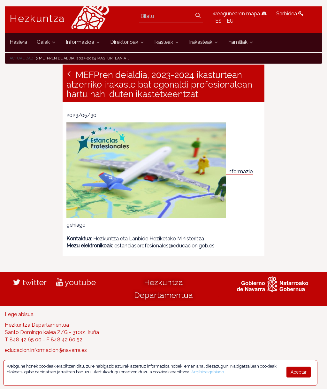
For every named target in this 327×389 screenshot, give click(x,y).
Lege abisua (19, 314)
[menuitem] (18, 42)
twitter (30, 282)
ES (218, 21)
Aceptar (299, 372)
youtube (76, 282)
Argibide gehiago (207, 372)
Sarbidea (289, 14)
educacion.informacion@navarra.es (46, 350)
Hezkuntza (37, 18)
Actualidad (21, 58)
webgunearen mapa (240, 14)
